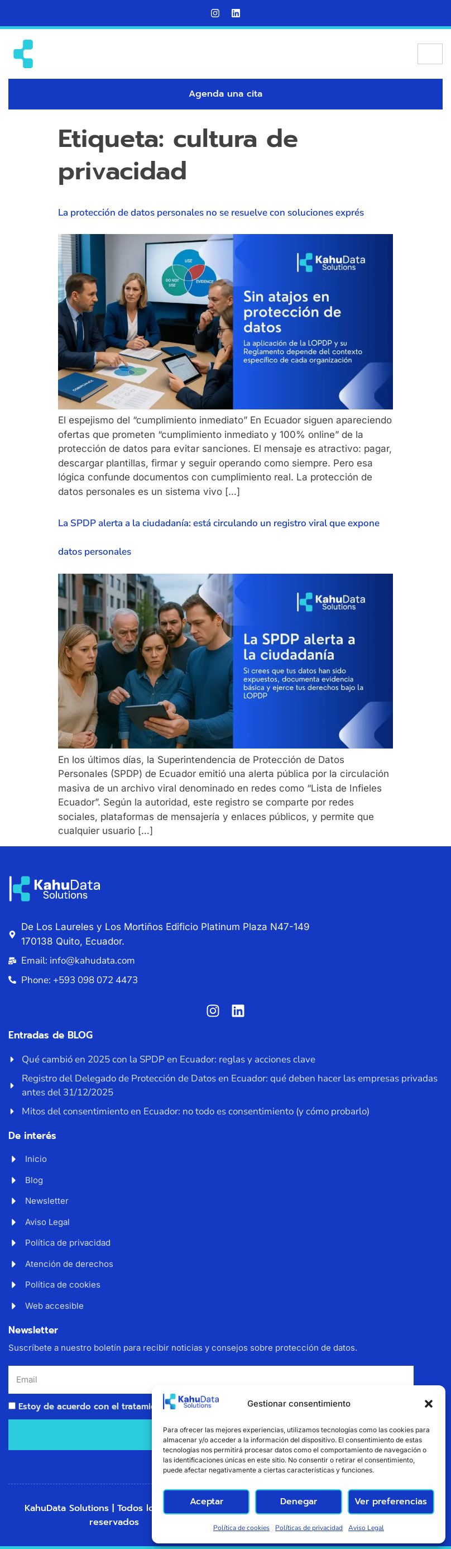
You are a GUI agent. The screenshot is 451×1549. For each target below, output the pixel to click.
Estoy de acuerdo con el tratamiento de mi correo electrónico (146, 1406)
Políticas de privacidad (309, 1527)
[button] (428, 1403)
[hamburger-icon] (430, 54)
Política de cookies (241, 1527)
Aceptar (206, 1501)
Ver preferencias (390, 1501)
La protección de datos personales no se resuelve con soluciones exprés (211, 212)
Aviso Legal (366, 1527)
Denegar (298, 1501)
